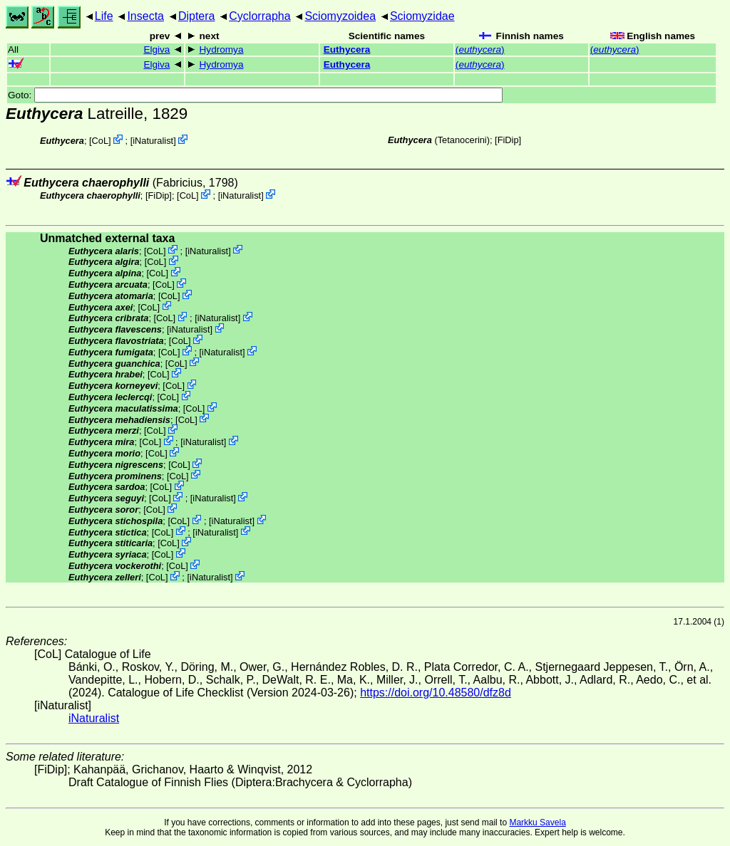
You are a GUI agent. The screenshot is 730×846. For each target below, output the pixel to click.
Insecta (145, 16)
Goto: (255, 95)
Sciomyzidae (422, 16)
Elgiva (156, 49)
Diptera (196, 16)
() (480, 49)
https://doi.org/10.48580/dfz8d (435, 692)
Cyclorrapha (259, 16)
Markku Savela (537, 822)
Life (104, 16)
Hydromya (222, 49)
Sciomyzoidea (340, 16)
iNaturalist (153, 140)
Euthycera (347, 49)
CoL (100, 140)
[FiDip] (508, 140)
